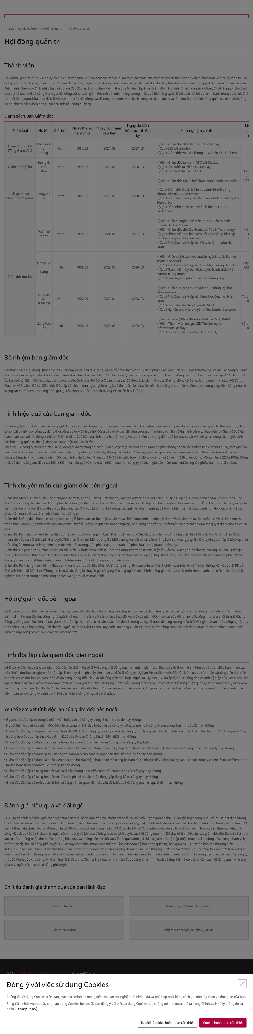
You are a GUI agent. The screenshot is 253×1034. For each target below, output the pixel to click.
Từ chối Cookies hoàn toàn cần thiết (167, 1022)
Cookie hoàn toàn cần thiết (223, 1022)
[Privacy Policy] (26, 1009)
